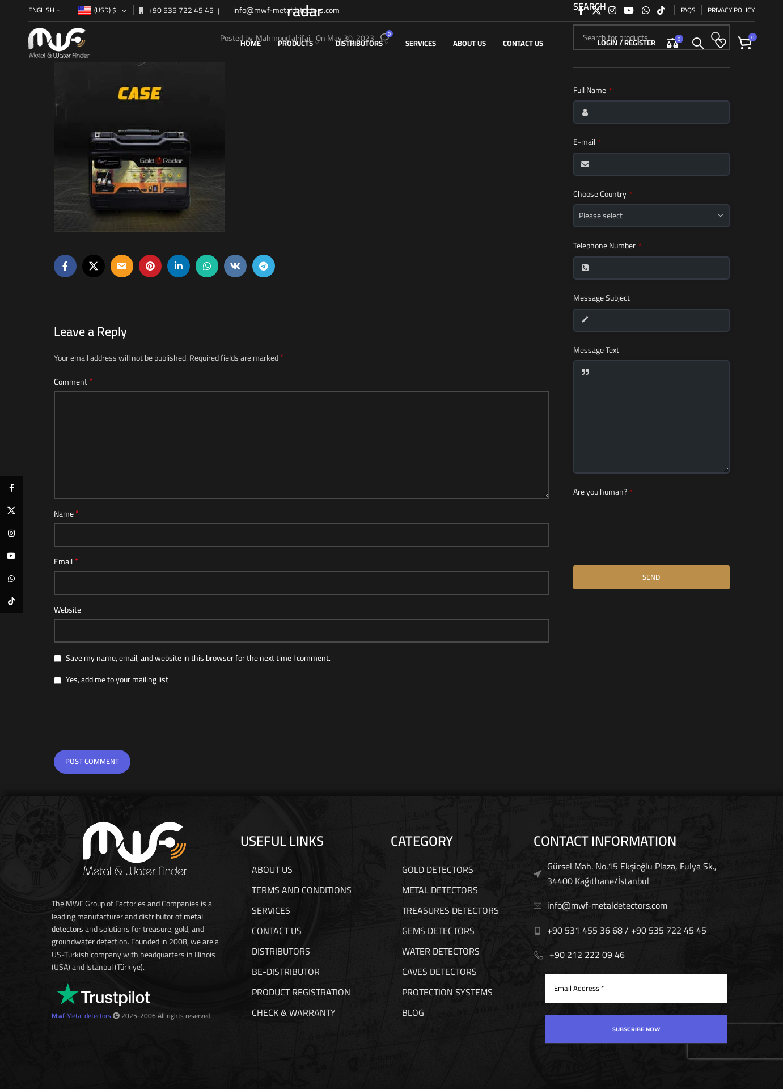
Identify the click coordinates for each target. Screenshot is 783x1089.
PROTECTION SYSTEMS (447, 992)
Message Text (596, 350)
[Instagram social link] (612, 9)
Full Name (592, 90)
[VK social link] (235, 266)
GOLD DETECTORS (437, 869)
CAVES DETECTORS (439, 971)
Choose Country (602, 194)
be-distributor (286, 971)
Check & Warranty (294, 1012)
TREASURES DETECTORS (450, 910)
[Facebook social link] (581, 9)
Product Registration (301, 992)
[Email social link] (122, 266)
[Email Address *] (636, 988)
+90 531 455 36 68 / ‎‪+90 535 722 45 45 (626, 930)
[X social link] (596, 9)
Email (66, 561)
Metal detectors (88, 1015)
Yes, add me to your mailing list (111, 679)
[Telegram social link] (263, 266)
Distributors (281, 951)
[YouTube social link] (629, 9)
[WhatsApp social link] (645, 9)
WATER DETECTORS (441, 951)
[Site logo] (59, 42)
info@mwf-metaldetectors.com (285, 9)
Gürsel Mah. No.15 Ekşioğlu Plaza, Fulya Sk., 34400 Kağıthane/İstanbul (632, 873)
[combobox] (651, 215)
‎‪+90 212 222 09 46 (587, 954)
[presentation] (134, 719)
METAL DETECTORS (440, 889)
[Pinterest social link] (150, 266)
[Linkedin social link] (178, 266)
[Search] (698, 42)
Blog (413, 1012)
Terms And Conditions (302, 889)
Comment (73, 381)
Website (67, 609)
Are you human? (603, 492)
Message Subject (601, 298)
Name (66, 514)
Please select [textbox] (601, 216)
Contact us (277, 930)
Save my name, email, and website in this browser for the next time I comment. (198, 658)
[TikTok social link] (660, 9)
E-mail (587, 142)
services (271, 910)
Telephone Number (607, 246)
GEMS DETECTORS (438, 930)
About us (272, 869)
